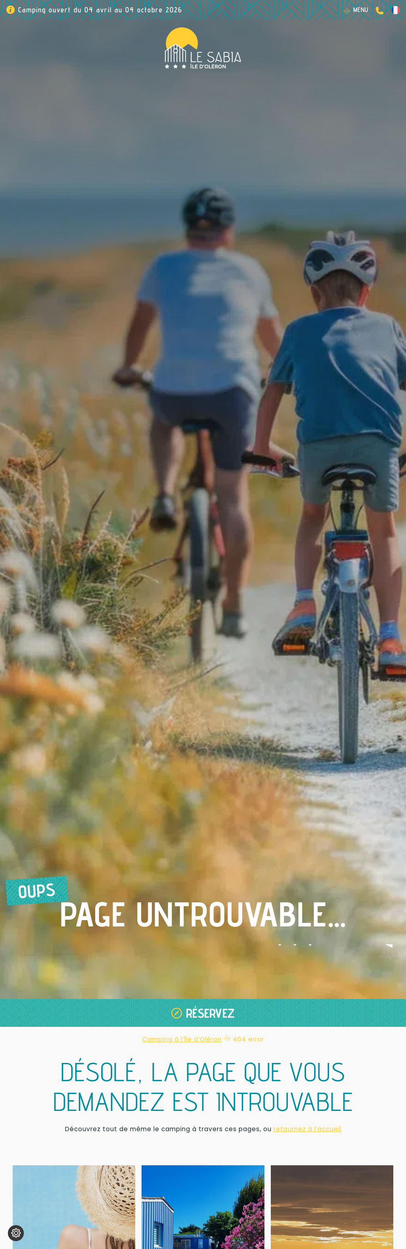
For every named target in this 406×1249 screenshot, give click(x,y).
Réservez (210, 1012)
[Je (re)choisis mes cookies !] (16, 1233)
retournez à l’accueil (307, 1129)
